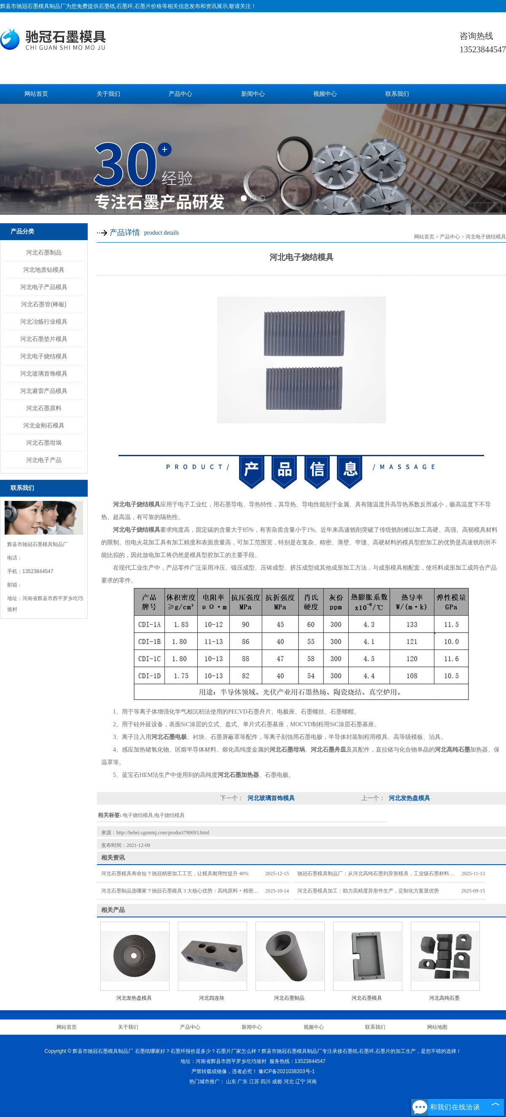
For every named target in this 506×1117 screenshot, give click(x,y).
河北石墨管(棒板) (43, 304)
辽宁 (300, 1082)
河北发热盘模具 (408, 798)
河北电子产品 (44, 460)
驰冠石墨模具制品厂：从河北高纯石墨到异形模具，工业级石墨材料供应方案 (383, 873)
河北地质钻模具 (44, 269)
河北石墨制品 (44, 252)
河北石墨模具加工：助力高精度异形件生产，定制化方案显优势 (368, 891)
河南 (312, 1082)
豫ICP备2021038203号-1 (286, 1071)
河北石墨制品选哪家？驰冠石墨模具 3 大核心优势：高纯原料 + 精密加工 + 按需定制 (195, 891)
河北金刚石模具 (44, 425)
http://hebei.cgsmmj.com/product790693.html (162, 833)
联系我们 (397, 94)
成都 (277, 1082)
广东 (242, 1082)
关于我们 (108, 94)
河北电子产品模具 (43, 287)
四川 (266, 1082)
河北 (289, 1082)
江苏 (254, 1082)
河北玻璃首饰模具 (43, 373)
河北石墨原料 (44, 408)
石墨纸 (107, 6)
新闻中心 (253, 94)
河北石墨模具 (367, 998)
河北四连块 (211, 998)
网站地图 (437, 1027)
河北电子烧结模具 (43, 356)
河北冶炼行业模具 (43, 321)
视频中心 (325, 94)
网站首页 (36, 94)
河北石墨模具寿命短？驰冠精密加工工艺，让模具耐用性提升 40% (174, 873)
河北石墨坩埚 (44, 442)
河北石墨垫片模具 (43, 338)
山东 (231, 1082)
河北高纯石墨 (444, 998)
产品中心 (180, 94)
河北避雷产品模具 (43, 390)
